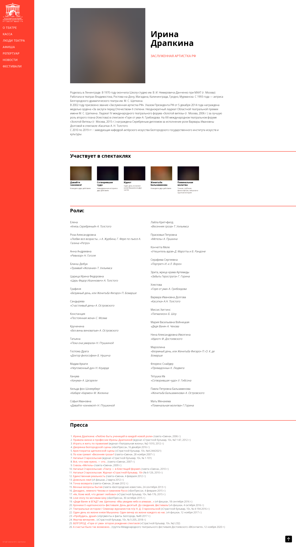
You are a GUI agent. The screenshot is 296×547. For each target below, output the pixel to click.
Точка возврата (82, 483)
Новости (10, 60)
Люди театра (14, 40)
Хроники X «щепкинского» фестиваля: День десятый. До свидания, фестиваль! (121, 505)
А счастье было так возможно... (92, 526)
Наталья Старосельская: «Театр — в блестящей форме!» (107, 468)
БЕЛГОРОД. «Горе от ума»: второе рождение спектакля (106, 523)
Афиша (9, 47)
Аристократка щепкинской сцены (94, 450)
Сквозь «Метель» (83, 465)
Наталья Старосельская (87, 458)
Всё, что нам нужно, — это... (90, 461)
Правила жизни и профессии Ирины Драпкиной (102, 439)
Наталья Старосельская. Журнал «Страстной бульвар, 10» (108, 472)
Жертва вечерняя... (84, 519)
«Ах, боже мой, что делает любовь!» (94, 494)
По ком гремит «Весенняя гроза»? (93, 454)
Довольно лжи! (82, 479)
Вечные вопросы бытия (87, 487)
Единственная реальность (89, 476)
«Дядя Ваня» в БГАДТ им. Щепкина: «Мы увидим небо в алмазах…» (113, 501)
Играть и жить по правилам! (90, 443)
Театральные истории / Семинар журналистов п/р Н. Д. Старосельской (116, 508)
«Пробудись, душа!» (85, 516)
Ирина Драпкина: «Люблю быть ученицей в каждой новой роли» (113, 436)
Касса (7, 34)
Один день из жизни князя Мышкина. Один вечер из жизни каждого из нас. (119, 512)
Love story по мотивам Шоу (90, 497)
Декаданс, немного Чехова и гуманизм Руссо (100, 490)
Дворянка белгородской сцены (92, 447)
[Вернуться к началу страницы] (288, 539)
